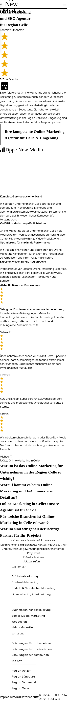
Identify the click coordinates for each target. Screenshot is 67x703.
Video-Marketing (23, 627)
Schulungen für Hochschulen (32, 649)
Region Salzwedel (24, 682)
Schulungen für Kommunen (30, 655)
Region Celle (20, 688)
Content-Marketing (25, 582)
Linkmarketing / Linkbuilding (31, 594)
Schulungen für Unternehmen (32, 643)
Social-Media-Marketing (28, 616)
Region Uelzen (21, 670)
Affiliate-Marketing (25, 576)
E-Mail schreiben (33, 557)
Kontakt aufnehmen (12, 30)
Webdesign (19, 621)
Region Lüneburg (23, 676)
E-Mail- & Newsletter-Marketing (33, 588)
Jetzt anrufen (31, 561)
